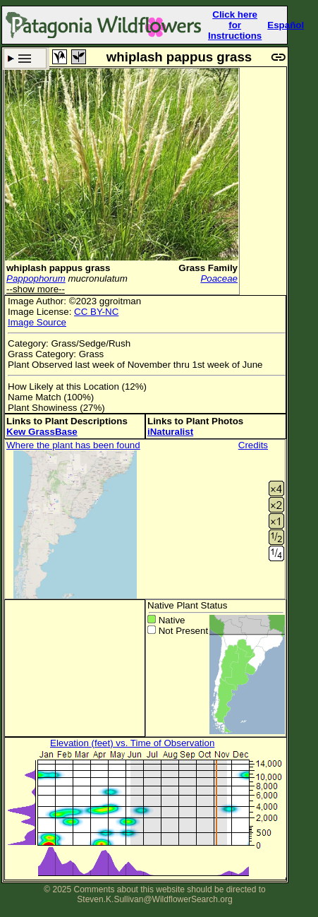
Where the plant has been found (73, 445)
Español (285, 25)
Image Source (37, 322)
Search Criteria (25, 58)
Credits (253, 445)
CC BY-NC (96, 311)
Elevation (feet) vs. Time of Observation (132, 743)
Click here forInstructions (235, 25)
